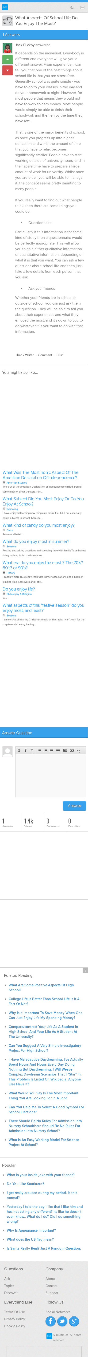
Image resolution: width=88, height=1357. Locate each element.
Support (52, 1293)
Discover (11, 1293)
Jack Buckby (24, 45)
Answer (74, 805)
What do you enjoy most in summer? (36, 541)
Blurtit (5, 7)
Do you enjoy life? (19, 589)
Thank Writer (24, 355)
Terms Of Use (14, 1312)
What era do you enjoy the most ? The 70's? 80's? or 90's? (43, 565)
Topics (9, 1286)
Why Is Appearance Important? (31, 1230)
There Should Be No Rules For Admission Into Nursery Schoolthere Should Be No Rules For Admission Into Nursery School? (45, 1126)
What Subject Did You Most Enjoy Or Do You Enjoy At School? (43, 501)
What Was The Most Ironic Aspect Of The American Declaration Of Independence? (40, 475)
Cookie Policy (14, 1326)
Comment (45, 355)
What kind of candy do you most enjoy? (39, 525)
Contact (51, 1286)
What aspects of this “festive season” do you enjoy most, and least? (43, 608)
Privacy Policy (14, 1319)
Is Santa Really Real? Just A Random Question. (44, 1248)
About (50, 1279)
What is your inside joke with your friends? (41, 1175)
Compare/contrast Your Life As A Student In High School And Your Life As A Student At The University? (43, 1032)
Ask (7, 1279)
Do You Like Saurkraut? (25, 1184)
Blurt (60, 355)
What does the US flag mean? (30, 1239)
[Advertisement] (44, 424)
